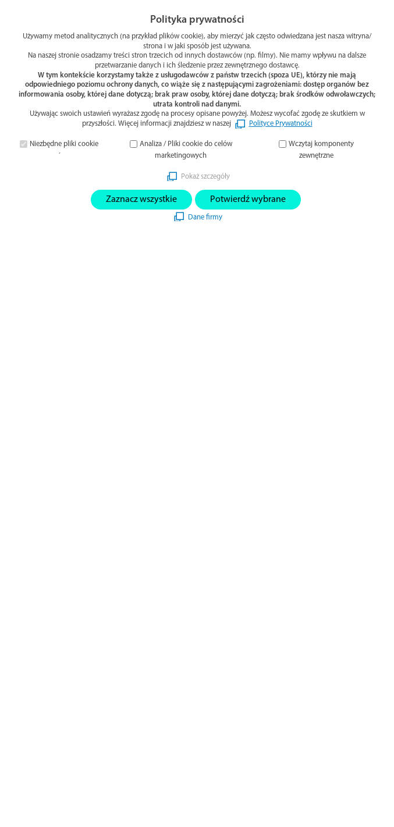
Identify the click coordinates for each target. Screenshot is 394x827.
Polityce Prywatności (281, 123)
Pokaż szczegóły (205, 176)
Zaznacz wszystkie (141, 199)
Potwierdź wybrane (248, 199)
